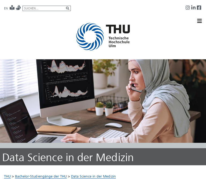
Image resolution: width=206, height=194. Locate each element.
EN (6, 8)
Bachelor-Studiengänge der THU (41, 176)
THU (7, 176)
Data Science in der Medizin (93, 176)
